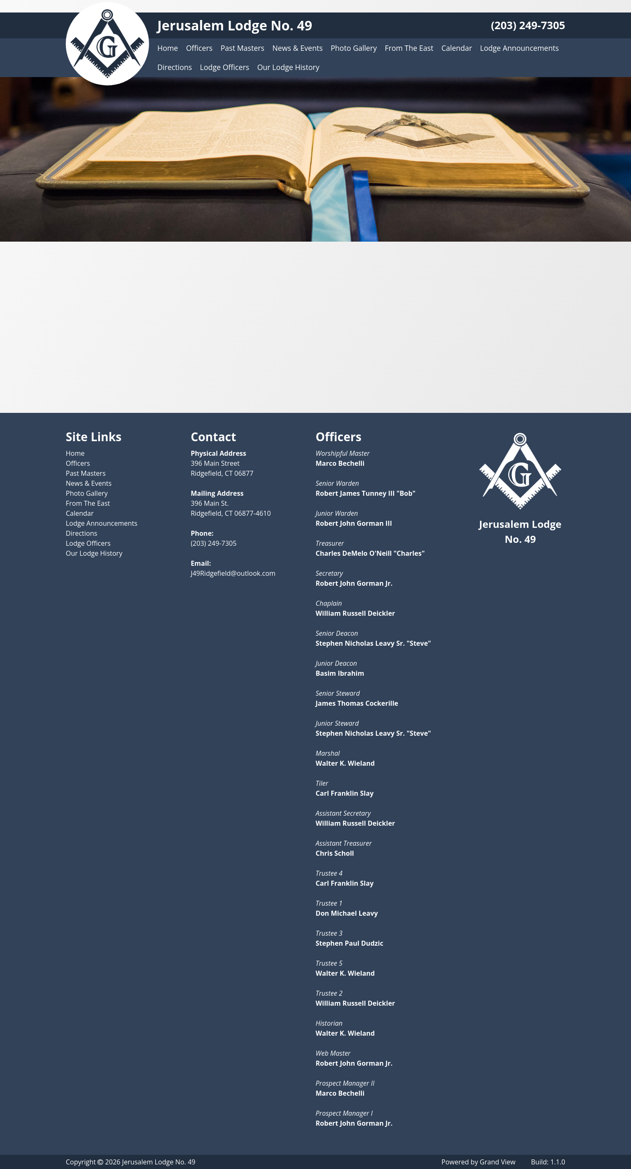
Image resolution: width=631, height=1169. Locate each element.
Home (167, 48)
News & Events (297, 48)
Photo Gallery (354, 48)
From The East (409, 48)
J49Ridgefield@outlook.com (233, 573)
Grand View (498, 1162)
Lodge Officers (224, 67)
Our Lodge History (288, 67)
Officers (199, 48)
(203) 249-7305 (528, 25)
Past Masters (242, 48)
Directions (174, 67)
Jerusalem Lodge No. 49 (234, 25)
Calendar (456, 48)
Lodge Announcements (519, 48)
